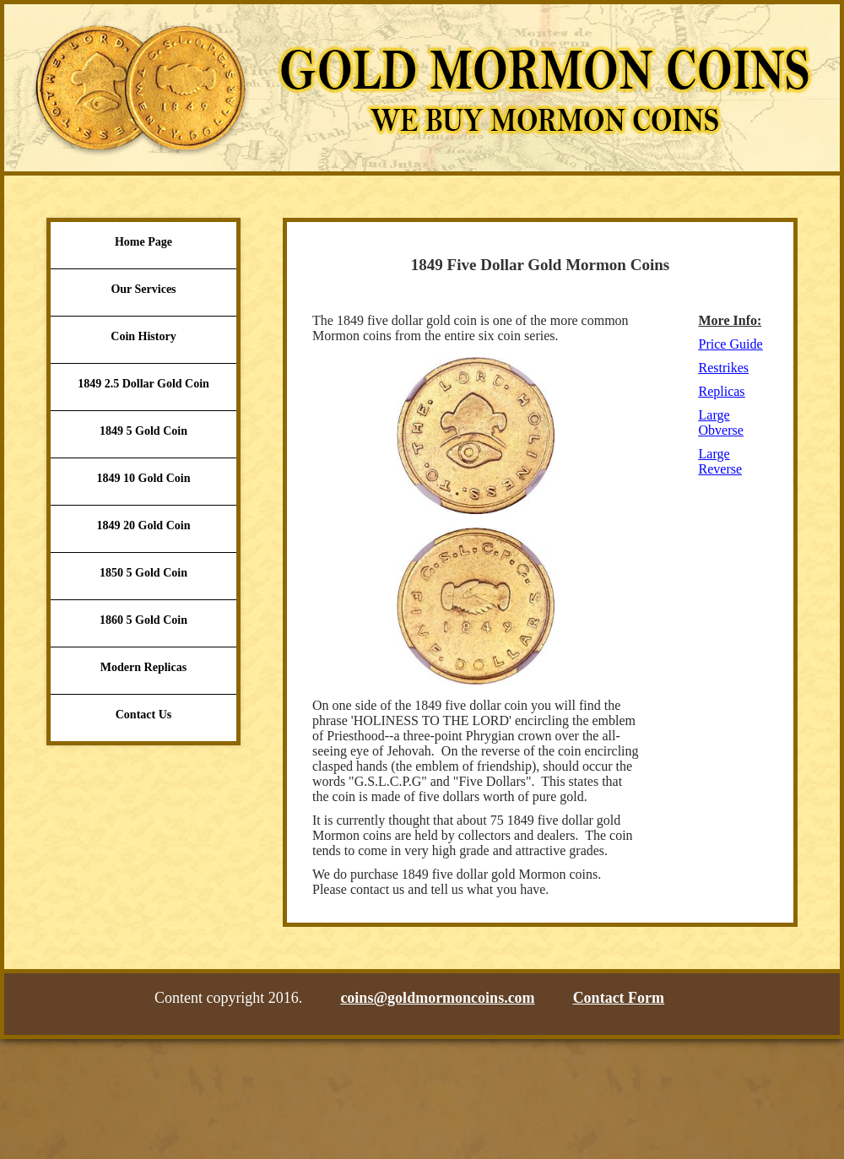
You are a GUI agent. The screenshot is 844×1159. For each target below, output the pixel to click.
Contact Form (618, 997)
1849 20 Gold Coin (144, 525)
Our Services (143, 289)
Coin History (143, 336)
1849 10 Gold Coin (144, 478)
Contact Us (144, 714)
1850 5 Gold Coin (143, 572)
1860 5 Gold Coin (143, 620)
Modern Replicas (143, 667)
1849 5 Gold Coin (143, 431)
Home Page (143, 242)
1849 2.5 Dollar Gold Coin (143, 383)
